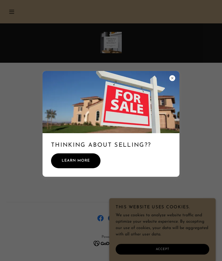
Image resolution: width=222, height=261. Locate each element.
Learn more (76, 161)
